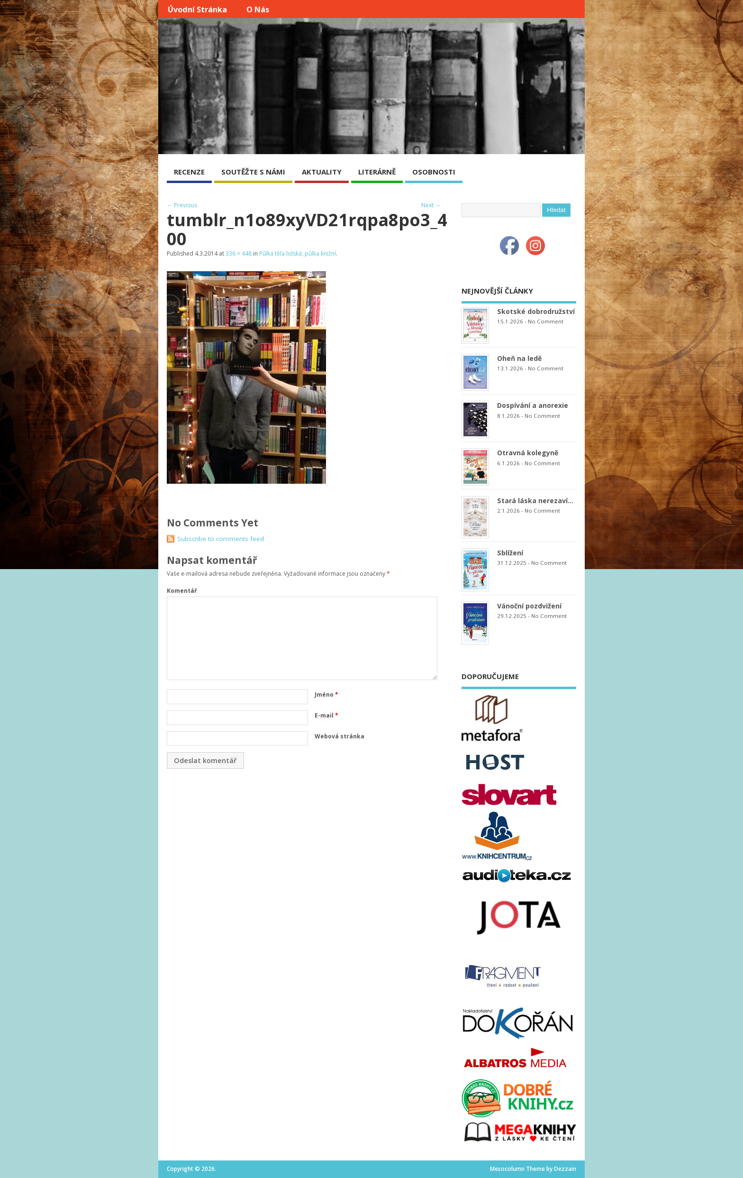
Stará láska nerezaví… (535, 500)
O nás (257, 9)
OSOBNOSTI (433, 171)
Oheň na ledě (519, 358)
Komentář (182, 591)
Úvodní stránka (197, 9)
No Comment (545, 321)
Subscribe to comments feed (220, 538)
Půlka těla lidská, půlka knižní (297, 253)
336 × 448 (239, 253)
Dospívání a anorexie (532, 405)
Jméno (326, 694)
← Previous (182, 205)
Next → (431, 205)
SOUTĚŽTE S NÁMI (253, 171)
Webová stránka (339, 736)
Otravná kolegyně (527, 452)
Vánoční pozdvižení (529, 605)
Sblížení (510, 552)
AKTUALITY (322, 171)
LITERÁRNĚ (377, 171)
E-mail (326, 715)
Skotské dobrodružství (536, 311)
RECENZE (189, 171)
